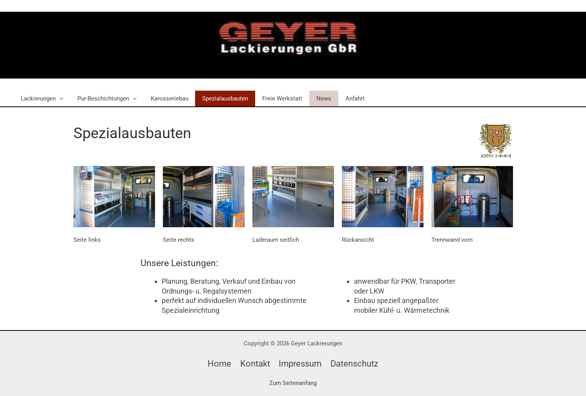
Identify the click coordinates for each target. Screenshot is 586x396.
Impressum (300, 363)
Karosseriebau (164, 98)
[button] (58, 98)
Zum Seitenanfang (293, 383)
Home (216, 363)
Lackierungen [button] (41, 98)
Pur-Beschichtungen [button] (103, 98)
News (311, 98)
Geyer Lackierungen (279, 64)
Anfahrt (340, 98)
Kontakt (252, 363)
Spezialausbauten (217, 98)
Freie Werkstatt (272, 98)
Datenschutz (356, 363)
